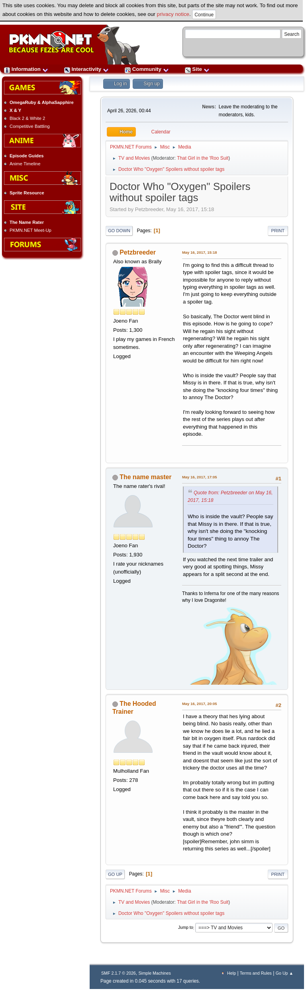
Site (197, 69)
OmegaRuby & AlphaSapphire (42, 102)
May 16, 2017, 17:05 (199, 477)
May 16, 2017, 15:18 (199, 252)
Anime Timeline (25, 163)
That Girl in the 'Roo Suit (202, 158)
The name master (145, 477)
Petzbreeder (138, 252)
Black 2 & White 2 (27, 118)
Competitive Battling (30, 126)
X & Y (15, 110)
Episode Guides (27, 155)
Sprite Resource (27, 192)
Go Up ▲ (284, 973)
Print (278, 230)
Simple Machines (154, 973)
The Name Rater (27, 222)
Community (147, 69)
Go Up (115, 874)
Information (26, 69)
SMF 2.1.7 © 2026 (118, 973)
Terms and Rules (256, 973)
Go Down (119, 230)
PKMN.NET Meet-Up (30, 230)
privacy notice (173, 14)
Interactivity (86, 69)
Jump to (185, 927)
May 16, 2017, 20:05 (199, 703)
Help (231, 973)
